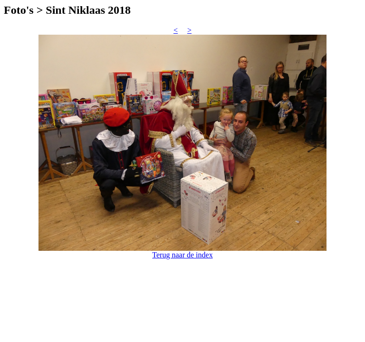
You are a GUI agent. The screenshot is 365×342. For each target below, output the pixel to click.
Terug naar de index (182, 255)
